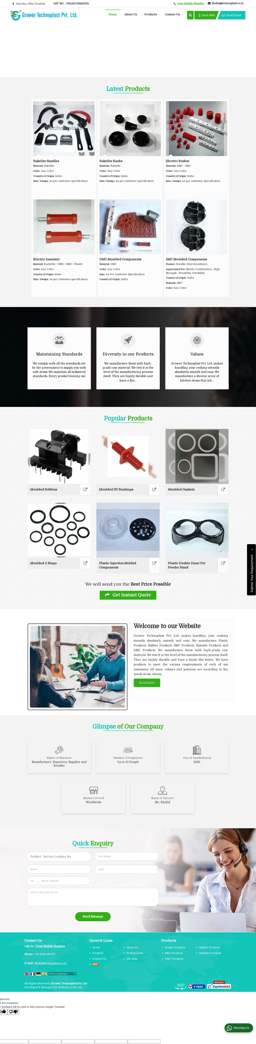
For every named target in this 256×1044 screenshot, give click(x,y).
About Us (130, 14)
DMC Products (174, 958)
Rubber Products (209, 947)
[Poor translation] (13, 1012)
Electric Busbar (177, 161)
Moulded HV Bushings (116, 489)
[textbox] (59, 856)
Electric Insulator (46, 259)
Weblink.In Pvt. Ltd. (70, 987)
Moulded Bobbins (43, 489)
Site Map (131, 958)
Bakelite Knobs (111, 161)
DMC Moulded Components (120, 259)
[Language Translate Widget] (61, 973)
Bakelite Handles (46, 161)
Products (152, 14)
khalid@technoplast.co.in (228, 3)
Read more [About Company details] (147, 682)
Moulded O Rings (43, 563)
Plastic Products (175, 947)
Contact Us (172, 14)
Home (113, 14)
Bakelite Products (210, 953)
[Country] (127, 869)
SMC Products (174, 953)
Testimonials (134, 953)
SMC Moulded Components (186, 259)
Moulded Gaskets (181, 489)
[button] (190, 3)
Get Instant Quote (128, 595)
